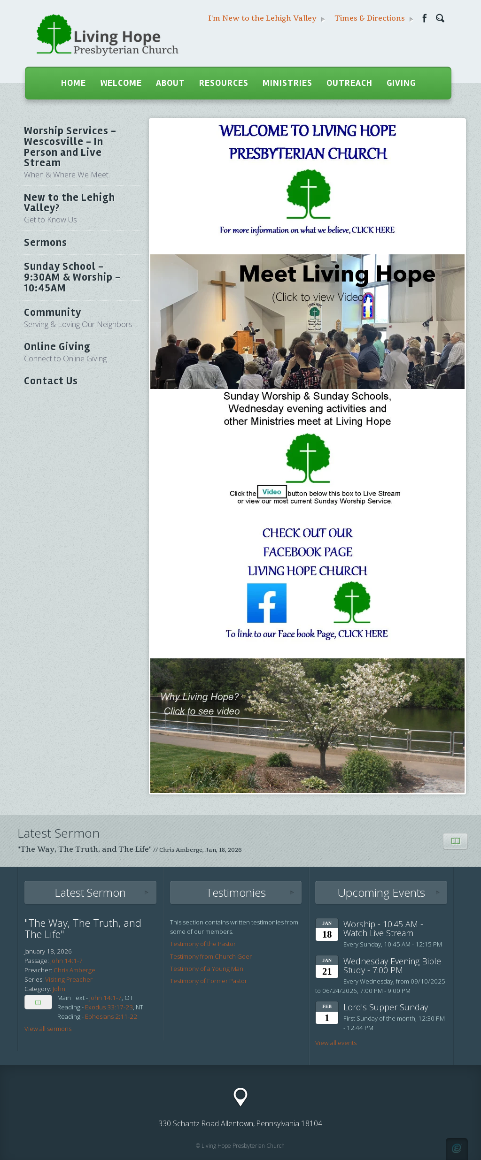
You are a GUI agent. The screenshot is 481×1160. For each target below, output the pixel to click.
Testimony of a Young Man (206, 968)
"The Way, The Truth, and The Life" (84, 850)
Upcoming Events (381, 892)
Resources (223, 83)
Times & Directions (373, 18)
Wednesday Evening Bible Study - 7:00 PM (392, 965)
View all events (336, 1042)
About (170, 83)
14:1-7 (73, 960)
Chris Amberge (180, 850)
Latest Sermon (90, 892)
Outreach (349, 83)
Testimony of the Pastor (203, 943)
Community (81, 317)
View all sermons (47, 1028)
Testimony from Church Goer (211, 956)
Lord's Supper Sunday (385, 1007)
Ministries (287, 83)
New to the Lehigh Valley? (81, 208)
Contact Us (51, 381)
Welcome (121, 83)
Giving (401, 83)
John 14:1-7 (105, 997)
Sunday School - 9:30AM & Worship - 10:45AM (72, 277)
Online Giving (81, 352)
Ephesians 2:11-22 (111, 1016)
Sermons (45, 242)
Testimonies (236, 892)
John (56, 960)
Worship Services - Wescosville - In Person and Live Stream (81, 152)
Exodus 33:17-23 (109, 1007)
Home (73, 83)
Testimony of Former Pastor (208, 981)
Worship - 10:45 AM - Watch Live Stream (383, 928)
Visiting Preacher (69, 979)
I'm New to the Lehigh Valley (266, 18)
